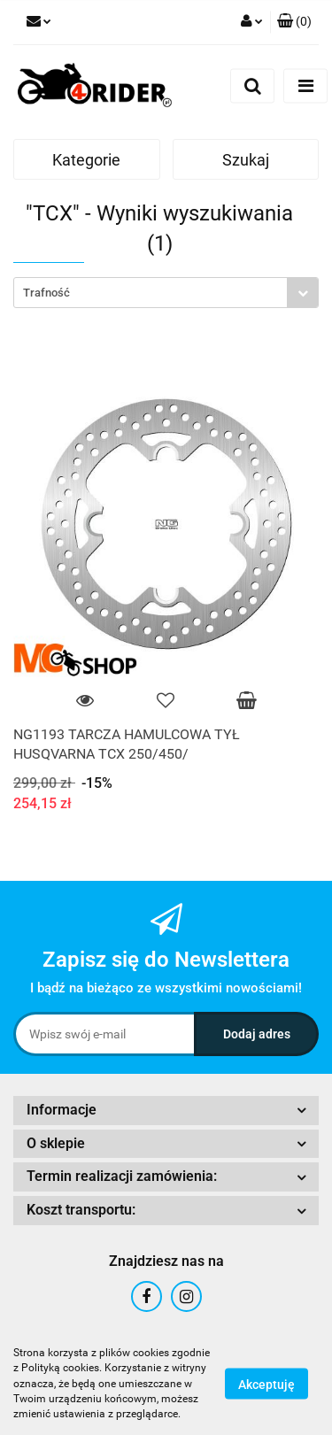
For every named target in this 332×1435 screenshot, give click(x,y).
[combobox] (166, 292)
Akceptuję (266, 1384)
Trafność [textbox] (46, 292)
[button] (294, 22)
